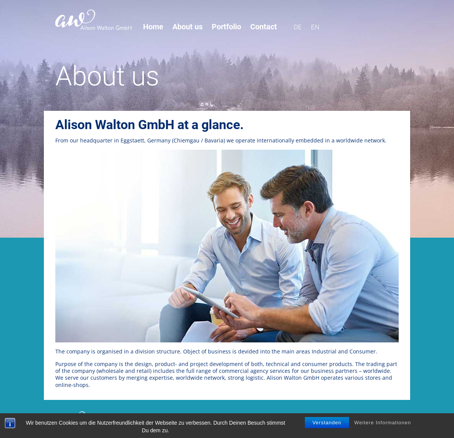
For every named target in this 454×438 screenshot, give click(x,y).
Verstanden (326, 424)
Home (153, 26)
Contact (263, 26)
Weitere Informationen (382, 424)
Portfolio (226, 26)
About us (187, 26)
